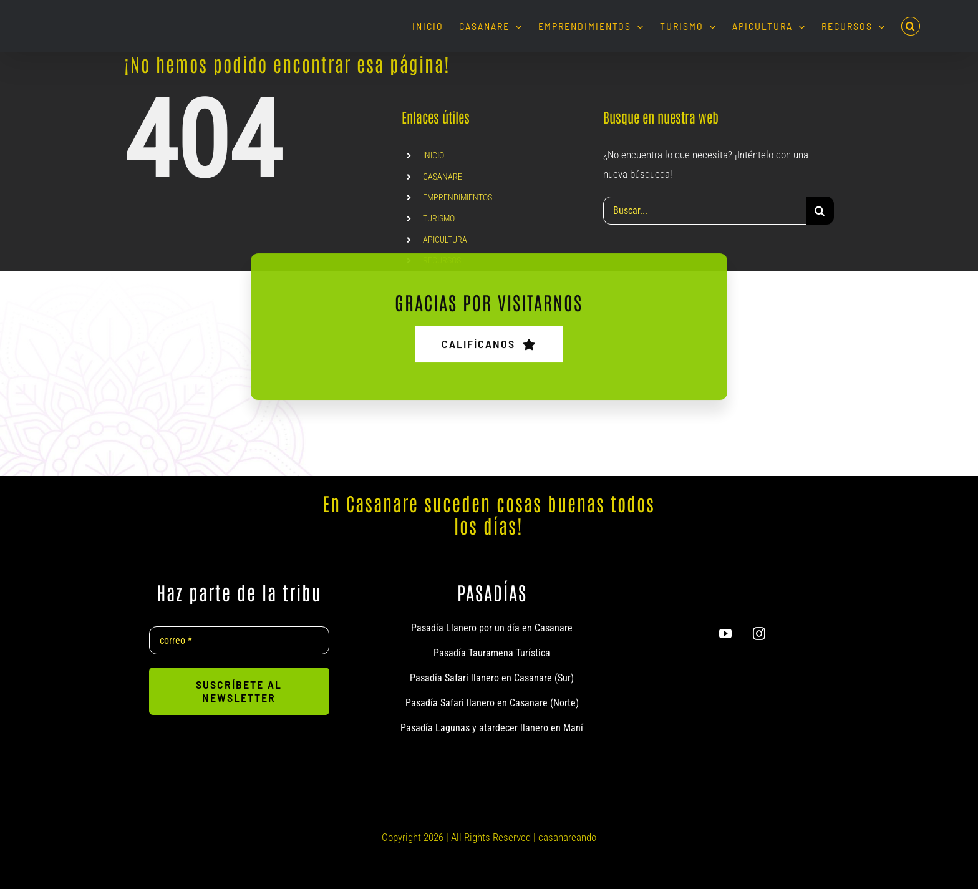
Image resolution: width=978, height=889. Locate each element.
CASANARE (442, 177)
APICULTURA (445, 240)
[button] (910, 26)
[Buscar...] (704, 211)
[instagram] (759, 634)
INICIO (433, 155)
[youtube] (725, 634)
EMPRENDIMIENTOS (457, 197)
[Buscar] (820, 211)
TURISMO (439, 218)
